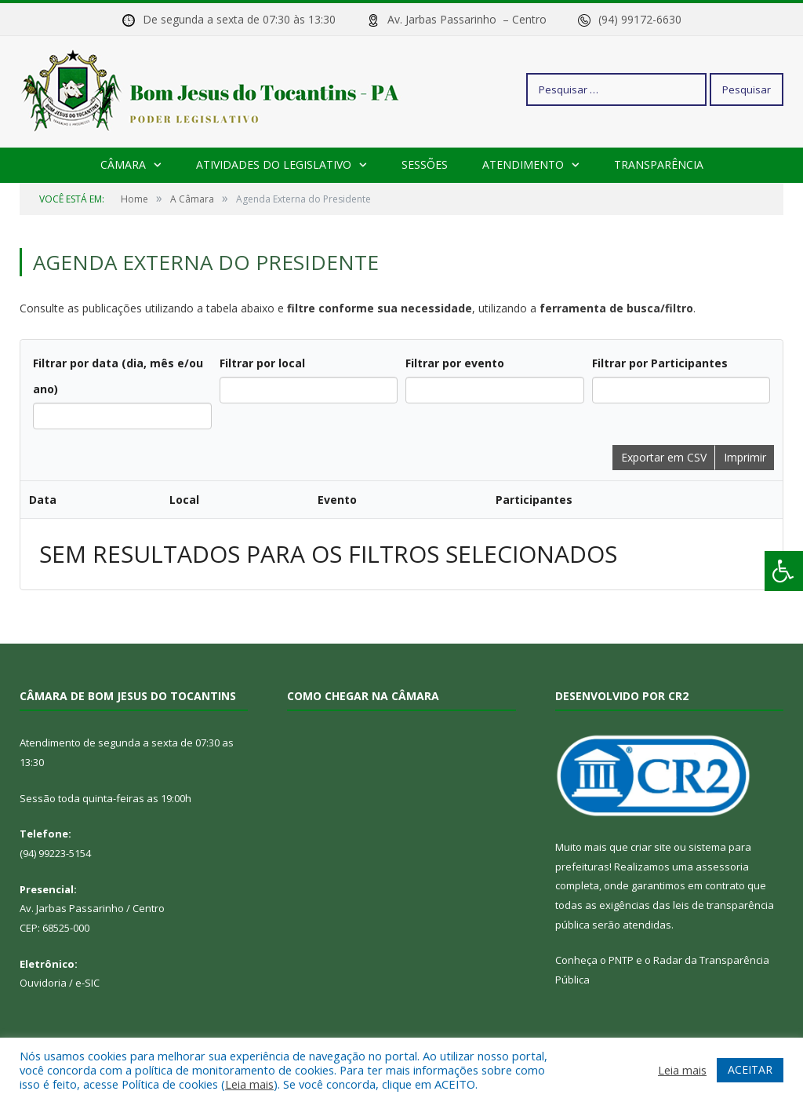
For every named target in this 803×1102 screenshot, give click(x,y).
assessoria (722, 866)
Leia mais (249, 1084)
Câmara (123, 164)
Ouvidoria (43, 983)
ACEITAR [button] (750, 1069)
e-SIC (87, 983)
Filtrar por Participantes (660, 363)
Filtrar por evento (454, 363)
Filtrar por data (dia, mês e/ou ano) (118, 376)
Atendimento (523, 164)
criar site (650, 847)
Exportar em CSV (664, 457)
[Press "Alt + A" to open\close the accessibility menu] (784, 571)
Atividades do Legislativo (273, 164)
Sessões (425, 164)
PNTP (621, 960)
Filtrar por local (262, 363)
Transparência (658, 164)
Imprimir (745, 457)
